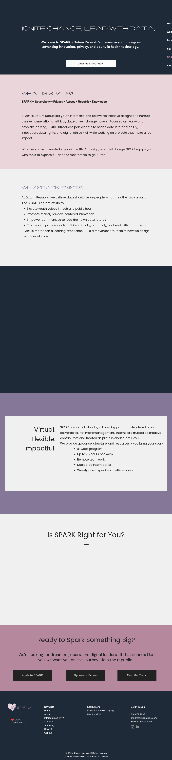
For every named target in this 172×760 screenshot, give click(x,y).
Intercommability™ (54, 718)
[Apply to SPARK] (32, 675)
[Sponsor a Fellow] (85, 675)
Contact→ (49, 732)
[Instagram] (133, 727)
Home (47, 710)
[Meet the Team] (136, 675)
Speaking (49, 725)
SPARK (48, 729)
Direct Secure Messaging (100, 710)
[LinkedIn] (137, 727)
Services (48, 721)
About (47, 714)
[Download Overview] (91, 63)
